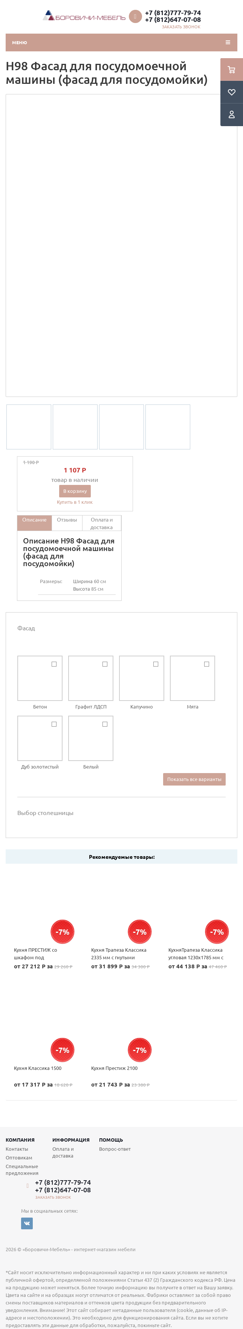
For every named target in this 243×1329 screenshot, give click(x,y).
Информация (71, 1139)
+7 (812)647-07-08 (173, 19)
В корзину (75, 491)
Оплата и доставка (63, 1152)
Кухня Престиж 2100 (114, 1068)
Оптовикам (19, 1157)
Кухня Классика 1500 (37, 1068)
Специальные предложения (22, 1169)
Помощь (111, 1139)
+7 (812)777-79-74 (173, 12)
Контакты (17, 1148)
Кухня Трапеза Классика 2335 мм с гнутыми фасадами (119, 957)
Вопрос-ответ (115, 1148)
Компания (20, 1139)
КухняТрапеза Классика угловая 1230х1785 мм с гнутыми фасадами (195, 957)
